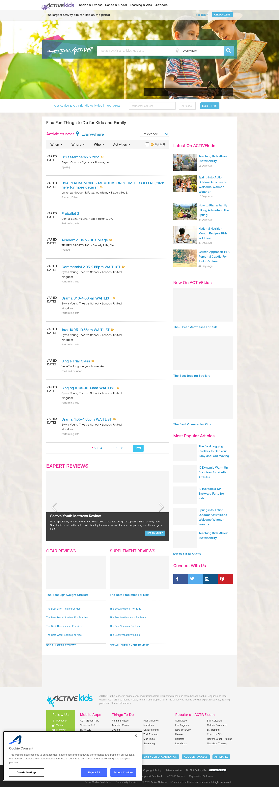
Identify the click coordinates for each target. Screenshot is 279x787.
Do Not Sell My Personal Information (206, 770)
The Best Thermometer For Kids (64, 626)
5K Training (213, 729)
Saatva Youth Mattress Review (75, 516)
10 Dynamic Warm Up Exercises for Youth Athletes (213, 472)
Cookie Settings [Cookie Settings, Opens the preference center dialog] (26, 772)
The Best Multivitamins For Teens (128, 617)
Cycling (116, 729)
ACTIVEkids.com (57, 5)
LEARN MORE (155, 533)
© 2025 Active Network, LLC (157, 782)
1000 (120, 448)
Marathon (149, 725)
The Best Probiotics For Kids (130, 594)
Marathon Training (217, 743)
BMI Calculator (215, 720)
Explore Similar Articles (187, 553)
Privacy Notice (174, 770)
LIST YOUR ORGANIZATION (160, 756)
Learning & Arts (141, 5)
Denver (179, 734)
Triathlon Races (120, 725)
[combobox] (154, 134)
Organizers (222, 14)
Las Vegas (181, 743)
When (56, 144)
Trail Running (151, 734)
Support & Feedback (151, 776)
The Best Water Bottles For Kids (64, 635)
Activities (122, 144)
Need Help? (201, 14)
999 (112, 448)
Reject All (94, 772)
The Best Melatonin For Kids (125, 608)
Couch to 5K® (88, 725)
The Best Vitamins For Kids (125, 626)
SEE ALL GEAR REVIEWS (61, 645)
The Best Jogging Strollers (191, 375)
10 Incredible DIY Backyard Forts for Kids (211, 493)
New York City (183, 729)
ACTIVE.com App (89, 720)
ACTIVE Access (175, 776)
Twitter (60, 725)
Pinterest (61, 730)
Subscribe (209, 106)
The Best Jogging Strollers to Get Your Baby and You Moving (214, 451)
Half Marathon (151, 720)
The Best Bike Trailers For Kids (63, 608)
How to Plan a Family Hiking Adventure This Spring (214, 210)
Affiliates (221, 756)
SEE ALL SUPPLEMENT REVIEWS (130, 645)
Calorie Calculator (217, 725)
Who (99, 144)
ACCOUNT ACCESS (196, 756)
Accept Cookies (123, 772)
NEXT (138, 448)
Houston (179, 739)
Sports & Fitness (91, 5)
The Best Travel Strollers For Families (67, 617)
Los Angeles (182, 725)
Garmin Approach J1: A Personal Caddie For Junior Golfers (214, 256)
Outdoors (161, 5)
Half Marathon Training (219, 739)
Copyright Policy (152, 770)
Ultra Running (151, 729)
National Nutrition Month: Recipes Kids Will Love (213, 233)
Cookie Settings (218, 770)
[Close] (135, 735)
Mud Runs (149, 739)
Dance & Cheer (116, 5)
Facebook (61, 720)
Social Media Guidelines (98, 782)
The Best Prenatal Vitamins (125, 635)
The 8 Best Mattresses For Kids (195, 327)
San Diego (181, 720)
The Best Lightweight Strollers (67, 594)
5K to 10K (85, 729)
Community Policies (127, 782)
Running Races (120, 720)
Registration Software (201, 776)
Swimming (149, 743)
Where (78, 144)
